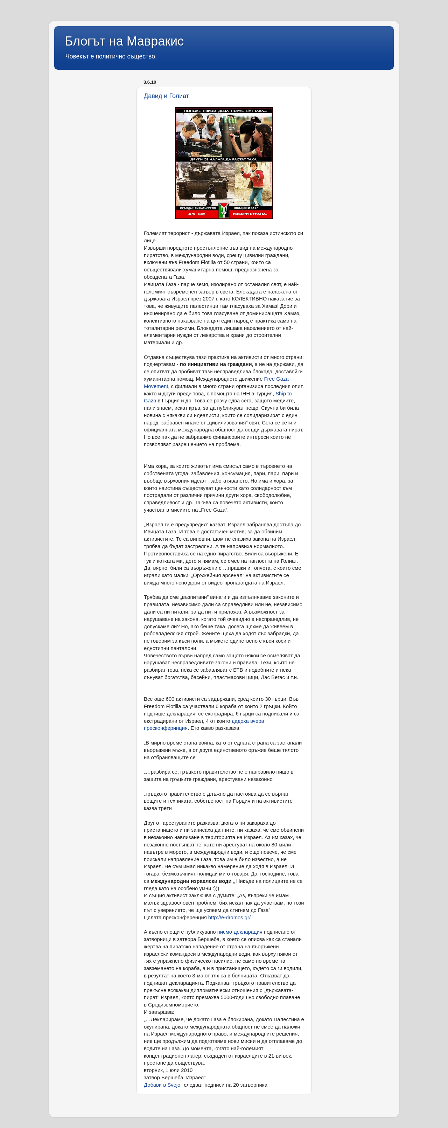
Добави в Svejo (162, 1085)
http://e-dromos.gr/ (229, 917)
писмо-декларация (239, 932)
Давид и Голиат (166, 95)
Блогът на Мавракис (124, 41)
